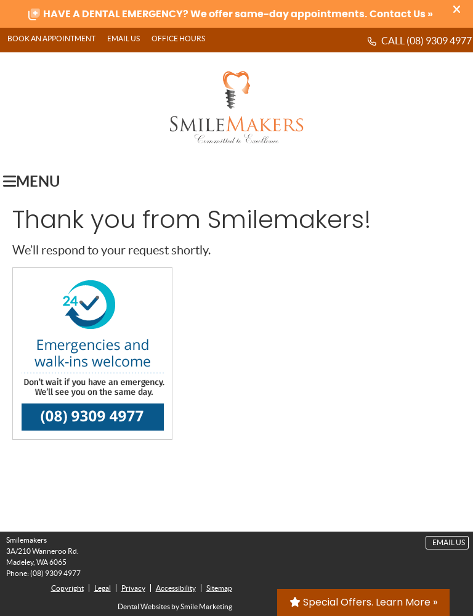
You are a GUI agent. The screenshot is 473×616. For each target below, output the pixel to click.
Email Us (123, 38)
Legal (102, 588)
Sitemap (219, 588)
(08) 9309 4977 (439, 40)
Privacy (133, 588)
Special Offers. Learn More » (363, 602)
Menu (31, 181)
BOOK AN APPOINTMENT (51, 38)
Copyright (67, 588)
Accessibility (176, 588)
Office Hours (178, 38)
